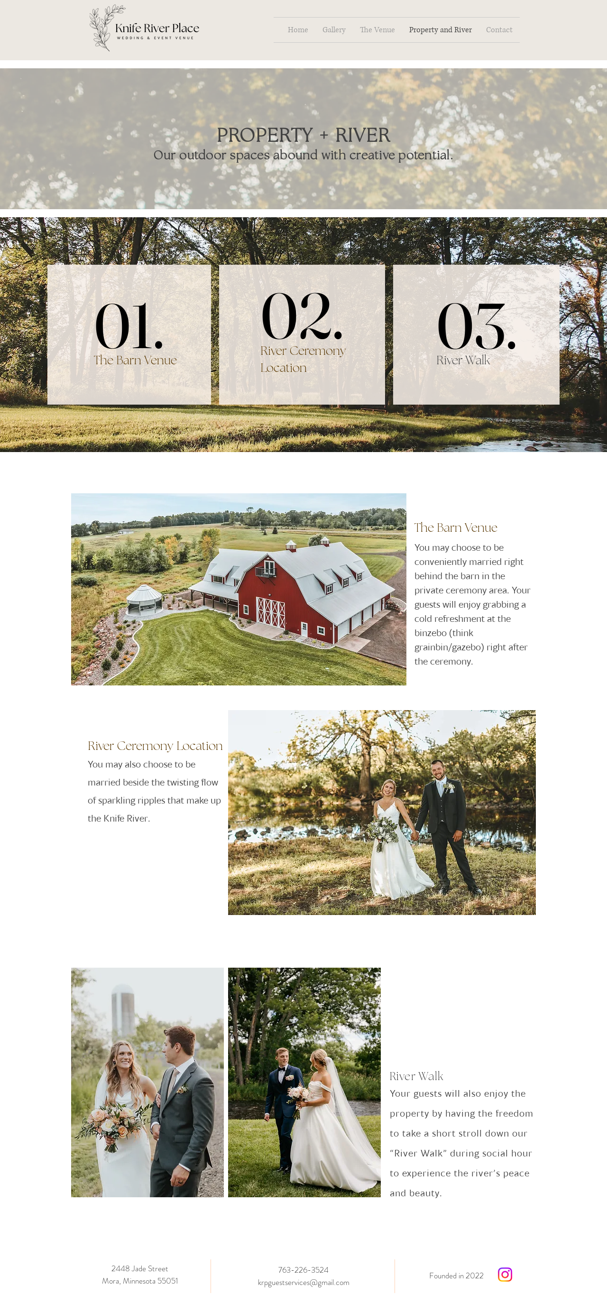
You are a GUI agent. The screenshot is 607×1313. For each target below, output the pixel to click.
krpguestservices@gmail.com (303, 1282)
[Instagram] (505, 1274)
